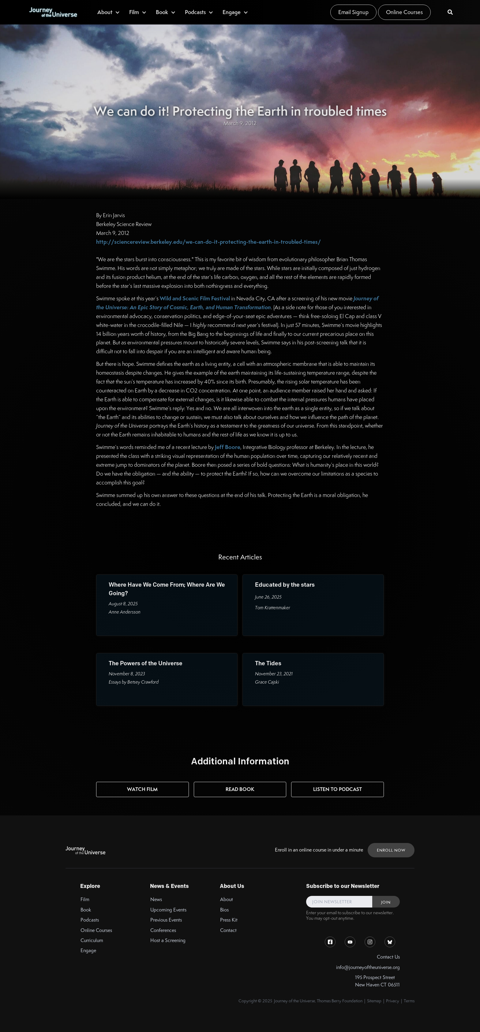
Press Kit (229, 920)
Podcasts (90, 920)
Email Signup (353, 12)
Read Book (240, 789)
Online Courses (404, 12)
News (156, 899)
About (226, 899)
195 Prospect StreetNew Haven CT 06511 (377, 981)
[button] (109, 12)
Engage (88, 950)
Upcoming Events (168, 910)
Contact (228, 930)
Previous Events (166, 920)
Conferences (163, 930)
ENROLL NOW (391, 850)
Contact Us (388, 957)
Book (86, 910)
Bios (224, 910)
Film (85, 899)
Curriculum (92, 940)
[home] (53, 12)
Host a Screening (168, 940)
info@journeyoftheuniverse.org (368, 967)
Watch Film (142, 789)
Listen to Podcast (337, 789)
